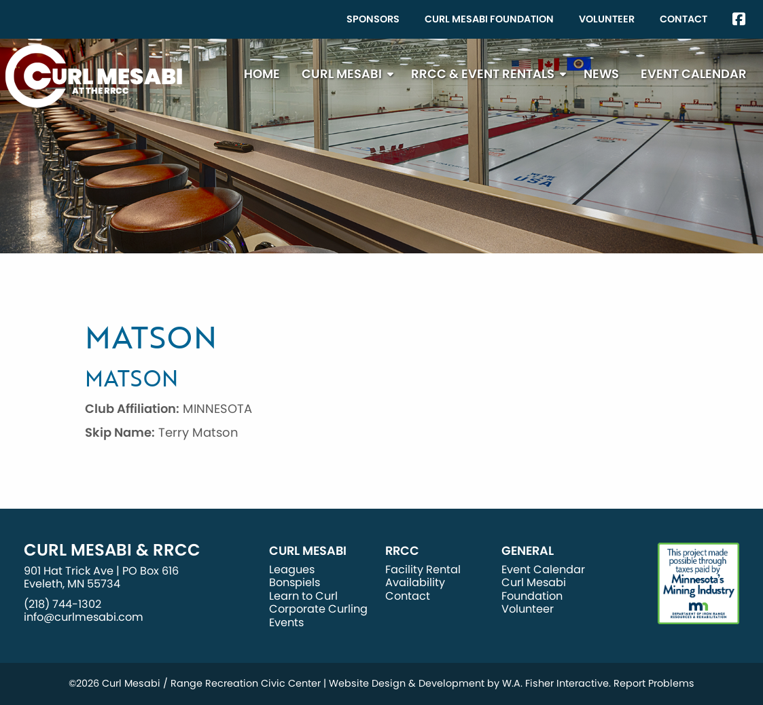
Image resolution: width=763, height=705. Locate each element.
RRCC (402, 551)
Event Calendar (694, 73)
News (601, 73)
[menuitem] (373, 19)
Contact (683, 19)
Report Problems (654, 683)
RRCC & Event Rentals (482, 73)
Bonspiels (294, 582)
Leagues (292, 569)
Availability (415, 582)
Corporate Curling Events (318, 615)
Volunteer (607, 19)
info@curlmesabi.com (83, 617)
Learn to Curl (303, 596)
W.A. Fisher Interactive (555, 683)
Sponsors (373, 19)
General (527, 551)
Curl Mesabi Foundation (489, 19)
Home (262, 73)
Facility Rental (423, 569)
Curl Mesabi (342, 73)
